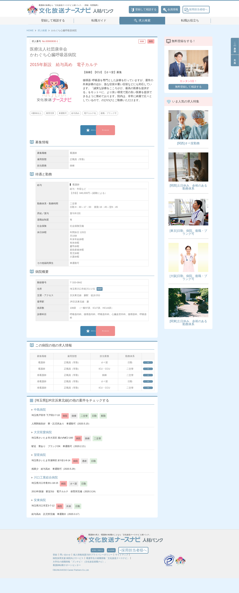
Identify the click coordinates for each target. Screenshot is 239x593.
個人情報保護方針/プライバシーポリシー (93, 569)
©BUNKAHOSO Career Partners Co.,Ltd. (71, 585)
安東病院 (40, 511)
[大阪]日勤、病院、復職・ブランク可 (188, 277)
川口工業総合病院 (46, 488)
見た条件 (234, 60)
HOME (30, 30)
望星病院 (40, 465)
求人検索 (145, 20)
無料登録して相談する (188, 86)
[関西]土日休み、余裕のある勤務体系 (188, 187)
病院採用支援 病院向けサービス (68, 573)
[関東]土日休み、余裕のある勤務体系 (188, 323)
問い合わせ (65, 569)
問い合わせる (115, 130)
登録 (55, 569)
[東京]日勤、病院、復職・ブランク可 (188, 232)
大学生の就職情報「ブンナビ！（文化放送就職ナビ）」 (80, 576)
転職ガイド (98, 20)
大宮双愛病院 (43, 443)
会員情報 (170, 9)
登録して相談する (144, 9)
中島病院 (40, 420)
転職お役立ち (190, 20)
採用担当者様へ (196, 9)
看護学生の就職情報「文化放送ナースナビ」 (107, 573)
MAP (99, 289)
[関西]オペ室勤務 (188, 143)
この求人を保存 (234, 46)
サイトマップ (121, 569)
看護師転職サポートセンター (67, 580)
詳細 (143, 363)
